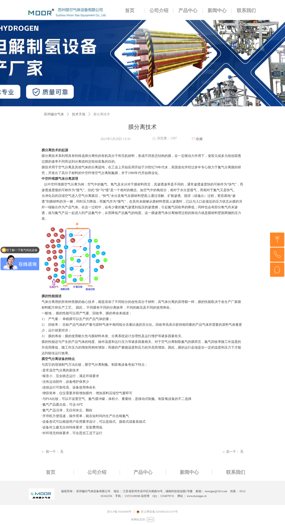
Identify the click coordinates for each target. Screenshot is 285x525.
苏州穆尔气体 (54, 114)
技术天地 (78, 114)
